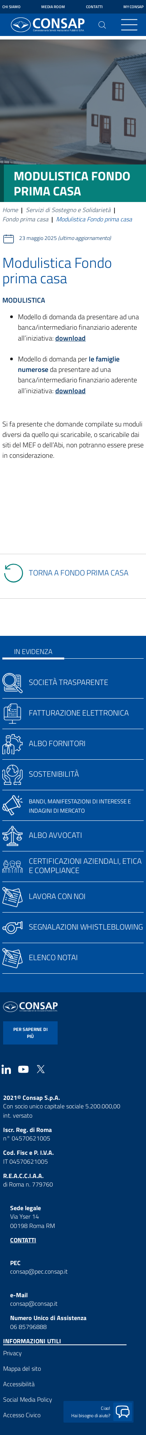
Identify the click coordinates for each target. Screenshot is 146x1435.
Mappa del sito (22, 1368)
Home (10, 209)
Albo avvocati (55, 835)
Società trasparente (68, 682)
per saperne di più (30, 1033)
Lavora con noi (57, 896)
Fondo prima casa (25, 219)
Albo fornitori (57, 743)
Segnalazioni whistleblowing (86, 927)
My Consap (133, 7)
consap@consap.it (34, 1303)
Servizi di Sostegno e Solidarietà (68, 209)
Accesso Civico (21, 1415)
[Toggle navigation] (129, 24)
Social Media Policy (27, 1399)
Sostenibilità (54, 774)
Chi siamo (11, 7)
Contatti (94, 7)
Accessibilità (19, 1384)
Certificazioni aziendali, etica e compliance (85, 865)
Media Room (53, 7)
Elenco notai (53, 957)
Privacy (12, 1353)
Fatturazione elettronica (79, 713)
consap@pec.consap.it (39, 1271)
